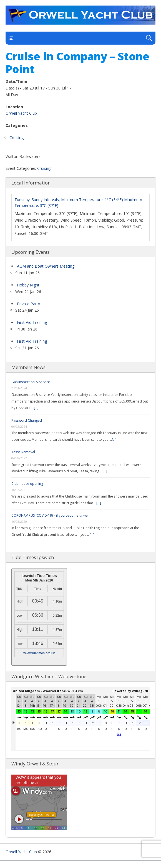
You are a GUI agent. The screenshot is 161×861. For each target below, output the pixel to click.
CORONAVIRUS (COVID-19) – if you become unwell (50, 515)
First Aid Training (32, 322)
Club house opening (27, 483)
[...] (36, 408)
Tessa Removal (23, 452)
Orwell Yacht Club (21, 113)
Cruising (16, 137)
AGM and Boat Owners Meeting (45, 266)
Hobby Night (28, 285)
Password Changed (26, 420)
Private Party (28, 303)
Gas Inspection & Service (30, 382)
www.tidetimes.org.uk (39, 653)
